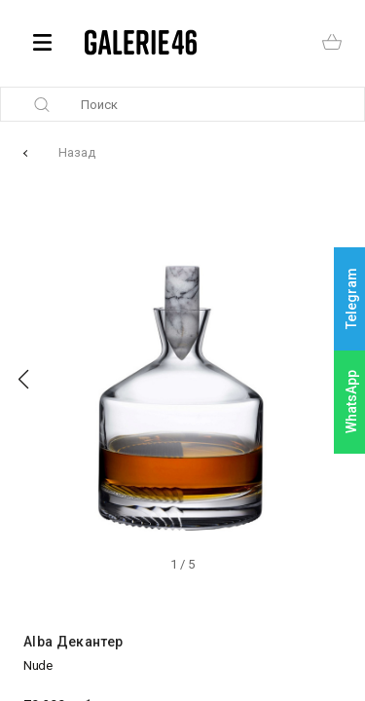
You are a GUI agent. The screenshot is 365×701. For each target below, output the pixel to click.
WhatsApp (351, 401)
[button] (23, 379)
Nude (37, 665)
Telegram (351, 299)
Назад (76, 152)
